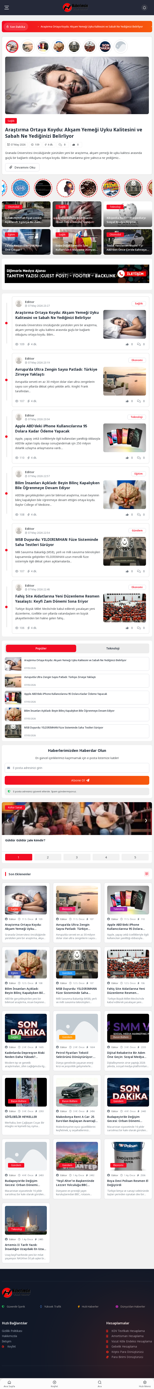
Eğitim (11, 234)
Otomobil (13, 207)
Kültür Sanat (15, 807)
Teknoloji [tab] (113, 648)
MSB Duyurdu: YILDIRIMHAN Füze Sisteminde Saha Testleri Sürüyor (63, 727)
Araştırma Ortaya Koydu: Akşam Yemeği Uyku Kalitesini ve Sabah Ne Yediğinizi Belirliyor (92, 26)
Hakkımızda (9, 1336)
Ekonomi (137, 360)
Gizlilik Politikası (12, 1331)
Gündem (137, 530)
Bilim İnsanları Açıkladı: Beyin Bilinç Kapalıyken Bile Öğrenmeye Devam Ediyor (57, 485)
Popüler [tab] (41, 648)
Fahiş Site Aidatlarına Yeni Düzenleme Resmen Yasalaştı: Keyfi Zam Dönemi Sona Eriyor (57, 599)
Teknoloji (115, 207)
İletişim (6, 1341)
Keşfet (9, 1346)
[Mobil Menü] (6, 8)
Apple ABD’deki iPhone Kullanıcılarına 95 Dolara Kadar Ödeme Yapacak (51, 428)
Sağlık (11, 121)
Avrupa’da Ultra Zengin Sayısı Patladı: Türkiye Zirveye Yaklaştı (60, 677)
